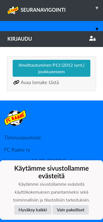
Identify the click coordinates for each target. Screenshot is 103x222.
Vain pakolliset (71, 209)
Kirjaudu (51, 39)
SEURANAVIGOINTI (55, 8)
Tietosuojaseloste (22, 137)
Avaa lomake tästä (40, 82)
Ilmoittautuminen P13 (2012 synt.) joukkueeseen (51, 68)
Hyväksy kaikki (33, 209)
